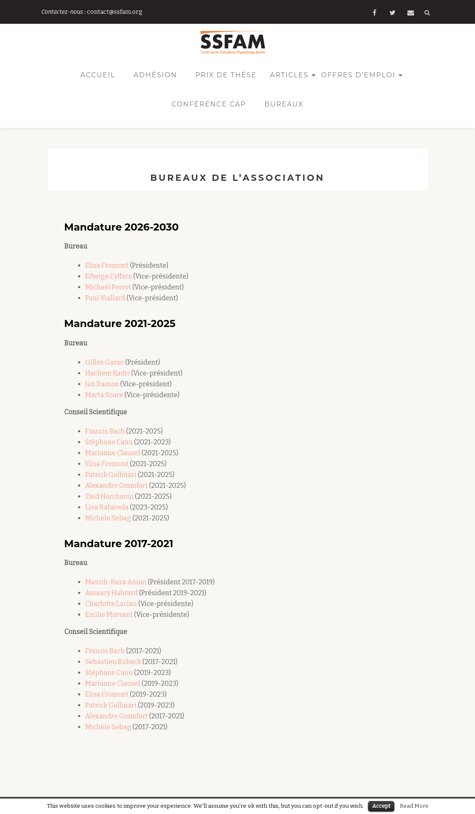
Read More (414, 806)
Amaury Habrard (111, 593)
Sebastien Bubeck (113, 662)
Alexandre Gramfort (116, 485)
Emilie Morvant (109, 615)
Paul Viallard (105, 298)
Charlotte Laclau (111, 604)
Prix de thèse (226, 75)
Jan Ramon (102, 384)
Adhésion (155, 75)
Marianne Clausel (113, 453)
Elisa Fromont (107, 265)
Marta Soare (104, 395)
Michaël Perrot (108, 287)
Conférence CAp (208, 104)
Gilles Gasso (104, 362)
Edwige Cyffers (108, 276)
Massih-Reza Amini (116, 582)
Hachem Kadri (107, 373)
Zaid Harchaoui (109, 496)
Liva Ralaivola (107, 507)
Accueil (97, 75)
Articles (289, 75)
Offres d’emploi (358, 75)
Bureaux (284, 104)
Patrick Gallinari (111, 475)
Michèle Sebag (108, 518)
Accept (381, 806)
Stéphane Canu (109, 442)
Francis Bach (105, 431)
